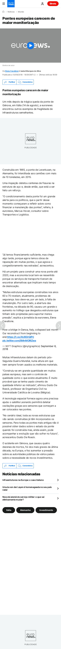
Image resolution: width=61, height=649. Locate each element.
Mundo (21, 12)
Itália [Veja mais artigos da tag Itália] (8, 510)
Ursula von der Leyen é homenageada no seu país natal (27, 488)
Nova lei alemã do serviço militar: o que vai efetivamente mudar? (23, 498)
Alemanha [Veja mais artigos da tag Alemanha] (25, 510)
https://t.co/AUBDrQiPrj (20, 336)
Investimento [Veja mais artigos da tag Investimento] (46, 510)
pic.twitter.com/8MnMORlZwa (19, 340)
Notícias (11, 12)
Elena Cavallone (11, 71)
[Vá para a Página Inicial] (11, 3)
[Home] (3, 12)
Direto (53, 3)
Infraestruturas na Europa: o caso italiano (23, 480)
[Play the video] (30, 45)
